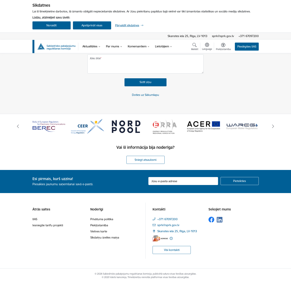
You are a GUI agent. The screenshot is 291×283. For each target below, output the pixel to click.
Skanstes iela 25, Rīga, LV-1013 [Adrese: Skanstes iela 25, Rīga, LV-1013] (187, 36)
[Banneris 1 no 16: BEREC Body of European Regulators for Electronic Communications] (48, 126)
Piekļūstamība (99, 225)
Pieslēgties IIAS (246, 46)
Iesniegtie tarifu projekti (47, 225)
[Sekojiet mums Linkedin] (219, 220)
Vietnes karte (98, 231)
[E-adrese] (160, 238)
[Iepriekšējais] (18, 126)
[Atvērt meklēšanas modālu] (194, 47)
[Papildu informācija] (171, 238)
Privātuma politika (101, 219)
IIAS (34, 219)
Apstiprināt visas (92, 25)
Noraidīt (51, 25)
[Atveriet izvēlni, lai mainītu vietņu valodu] (207, 47)
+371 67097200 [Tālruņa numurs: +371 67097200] (167, 219)
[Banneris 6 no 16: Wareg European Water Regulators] (242, 126)
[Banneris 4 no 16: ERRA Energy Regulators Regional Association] (165, 126)
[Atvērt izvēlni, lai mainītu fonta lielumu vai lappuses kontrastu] (223, 47)
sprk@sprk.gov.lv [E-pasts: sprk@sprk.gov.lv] (168, 225)
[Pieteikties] (240, 181)
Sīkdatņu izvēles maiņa (104, 237)
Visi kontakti (171, 250)
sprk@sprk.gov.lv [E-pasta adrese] (223, 36)
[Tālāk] (273, 126)
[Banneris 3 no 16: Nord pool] (126, 126)
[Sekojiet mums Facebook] (211, 219)
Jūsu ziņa (95, 58)
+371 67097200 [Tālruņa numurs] (248, 36)
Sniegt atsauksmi (145, 160)
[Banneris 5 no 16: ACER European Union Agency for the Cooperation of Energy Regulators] (203, 126)
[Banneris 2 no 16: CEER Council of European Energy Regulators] (87, 126)
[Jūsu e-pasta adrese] (183, 181)
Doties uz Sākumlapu (145, 95)
